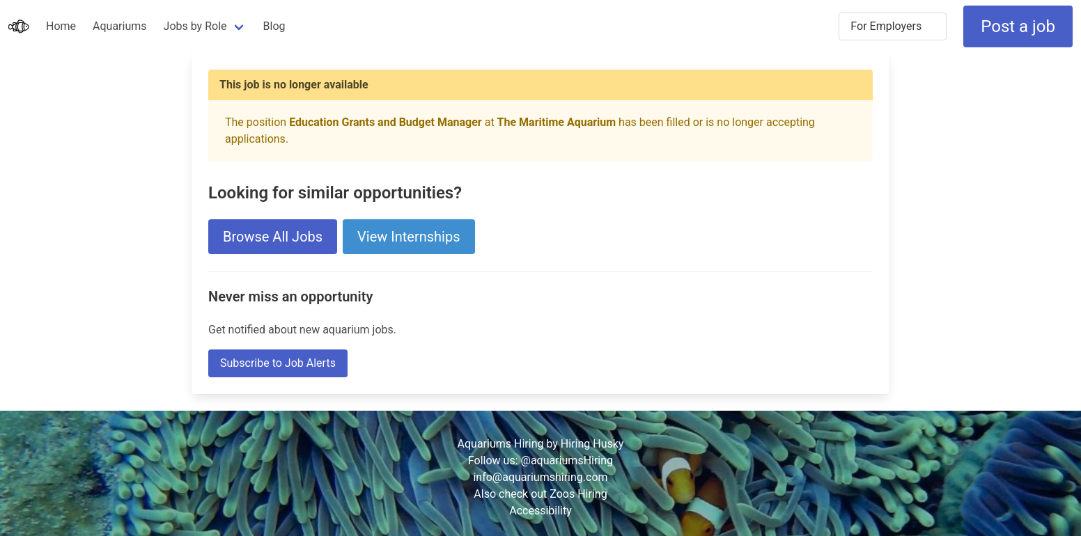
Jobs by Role (195, 26)
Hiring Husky (592, 443)
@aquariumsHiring (567, 460)
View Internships (408, 236)
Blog (274, 26)
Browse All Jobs (272, 236)
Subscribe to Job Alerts (278, 363)
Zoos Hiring (578, 493)
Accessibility (540, 510)
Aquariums (119, 26)
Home (61, 26)
